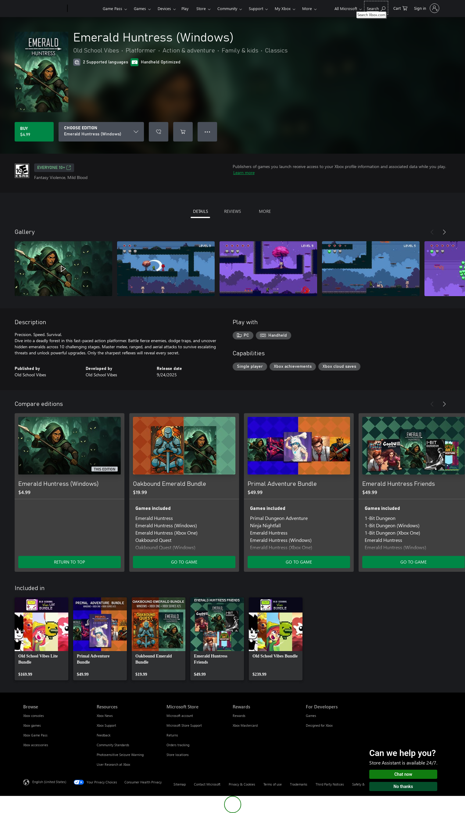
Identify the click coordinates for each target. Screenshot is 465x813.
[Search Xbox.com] (376, 8)
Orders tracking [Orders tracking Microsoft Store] (177, 745)
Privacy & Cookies (242, 784)
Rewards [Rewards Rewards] (239, 716)
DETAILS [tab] (200, 211)
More (307, 8)
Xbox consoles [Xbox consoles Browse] (33, 716)
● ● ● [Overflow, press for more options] (207, 131)
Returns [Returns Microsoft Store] (172, 735)
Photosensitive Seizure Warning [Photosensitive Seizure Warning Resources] (120, 755)
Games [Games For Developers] (311, 716)
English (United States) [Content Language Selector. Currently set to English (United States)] (49, 782)
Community (227, 8)
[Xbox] (84, 8)
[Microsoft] (44, 8)
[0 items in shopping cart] (400, 8)
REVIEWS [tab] (232, 211)
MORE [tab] (265, 211)
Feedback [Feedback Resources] (103, 735)
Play (184, 8)
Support (256, 8)
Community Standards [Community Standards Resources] (113, 745)
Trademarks (298, 784)
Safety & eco (361, 784)
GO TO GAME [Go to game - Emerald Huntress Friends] (413, 562)
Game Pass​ (112, 8)
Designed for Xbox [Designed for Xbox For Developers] (319, 725)
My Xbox (283, 8)
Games (140, 8)
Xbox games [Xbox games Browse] (32, 725)
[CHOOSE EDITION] (101, 131)
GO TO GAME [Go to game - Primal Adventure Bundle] (299, 562)
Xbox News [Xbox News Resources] (105, 716)
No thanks (403, 786)
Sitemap (179, 784)
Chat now (403, 774)
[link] (41, 638)
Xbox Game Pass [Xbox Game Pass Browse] (35, 735)
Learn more (244, 172)
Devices (164, 8)
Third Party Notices (330, 784)
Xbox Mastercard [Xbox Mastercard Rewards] (245, 725)
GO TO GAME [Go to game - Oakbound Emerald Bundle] (184, 562)
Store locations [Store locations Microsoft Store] (177, 755)
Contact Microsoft (207, 784)
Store (201, 8)
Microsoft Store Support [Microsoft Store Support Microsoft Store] (184, 725)
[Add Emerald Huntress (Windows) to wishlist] (158, 131)
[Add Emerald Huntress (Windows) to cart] (183, 131)
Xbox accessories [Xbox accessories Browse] (35, 745)
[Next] (444, 232)
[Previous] (432, 232)
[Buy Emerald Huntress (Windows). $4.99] (34, 131)
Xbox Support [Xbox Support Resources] (106, 725)
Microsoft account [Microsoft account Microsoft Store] (179, 716)
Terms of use (272, 784)
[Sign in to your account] (426, 8)
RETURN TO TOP (69, 562)
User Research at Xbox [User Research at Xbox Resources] (113, 764)
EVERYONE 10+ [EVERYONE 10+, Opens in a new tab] (54, 167)
